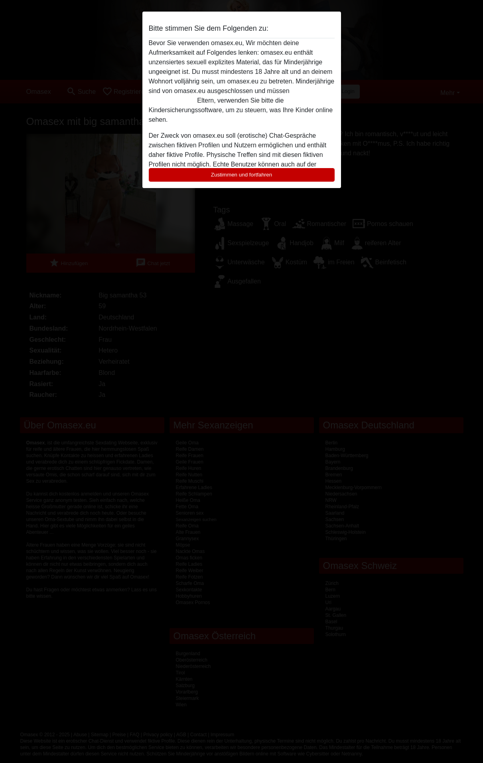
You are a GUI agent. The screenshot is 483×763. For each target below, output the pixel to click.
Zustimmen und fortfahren (241, 175)
